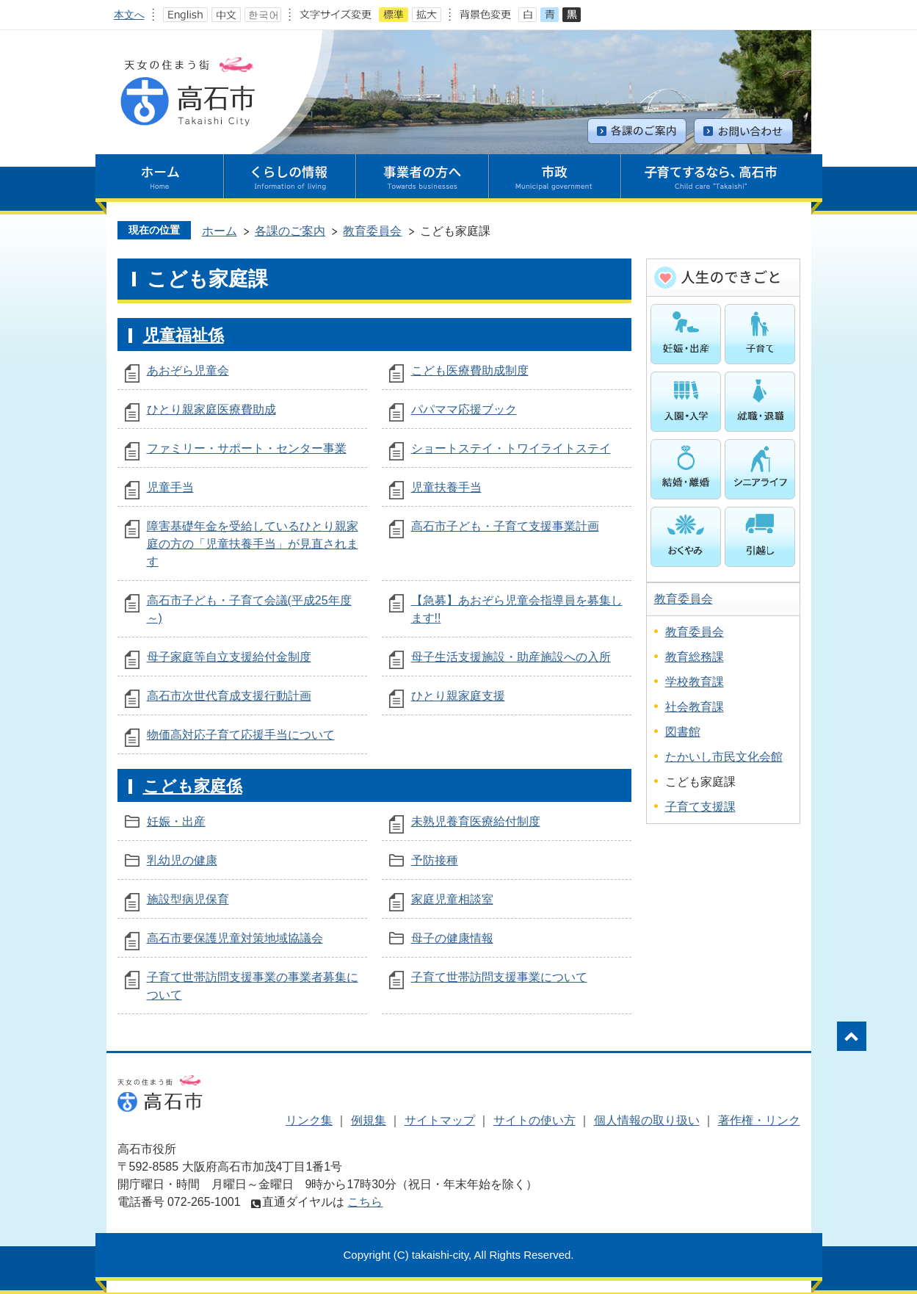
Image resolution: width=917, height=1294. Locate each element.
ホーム (219, 231)
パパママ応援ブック (464, 409)
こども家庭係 (192, 786)
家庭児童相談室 (452, 899)
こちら (365, 1202)
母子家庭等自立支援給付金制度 (229, 657)
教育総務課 (694, 657)
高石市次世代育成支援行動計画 (229, 696)
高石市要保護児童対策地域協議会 (235, 938)
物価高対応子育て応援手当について (241, 735)
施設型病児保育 (188, 899)
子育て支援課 (700, 806)
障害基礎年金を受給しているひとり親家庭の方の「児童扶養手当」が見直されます (252, 544)
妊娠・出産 (176, 821)
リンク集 (309, 1120)
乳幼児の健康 (182, 860)
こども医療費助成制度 (470, 370)
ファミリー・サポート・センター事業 (247, 448)
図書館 (682, 732)
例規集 (368, 1120)
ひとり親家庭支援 (458, 696)
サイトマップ (440, 1120)
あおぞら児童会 (188, 370)
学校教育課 (694, 682)
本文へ (129, 15)
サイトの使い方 (534, 1120)
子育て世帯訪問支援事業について (499, 977)
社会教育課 (694, 707)
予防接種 (434, 860)
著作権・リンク (759, 1120)
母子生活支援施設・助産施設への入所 (511, 657)
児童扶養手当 (446, 487)
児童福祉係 (183, 335)
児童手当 (170, 487)
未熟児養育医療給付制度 (475, 821)
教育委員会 (372, 231)
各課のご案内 (290, 231)
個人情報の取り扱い (647, 1120)
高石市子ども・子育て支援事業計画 (505, 526)
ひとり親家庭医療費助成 (211, 409)
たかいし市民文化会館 (724, 757)
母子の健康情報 (452, 938)
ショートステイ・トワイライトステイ (511, 448)
